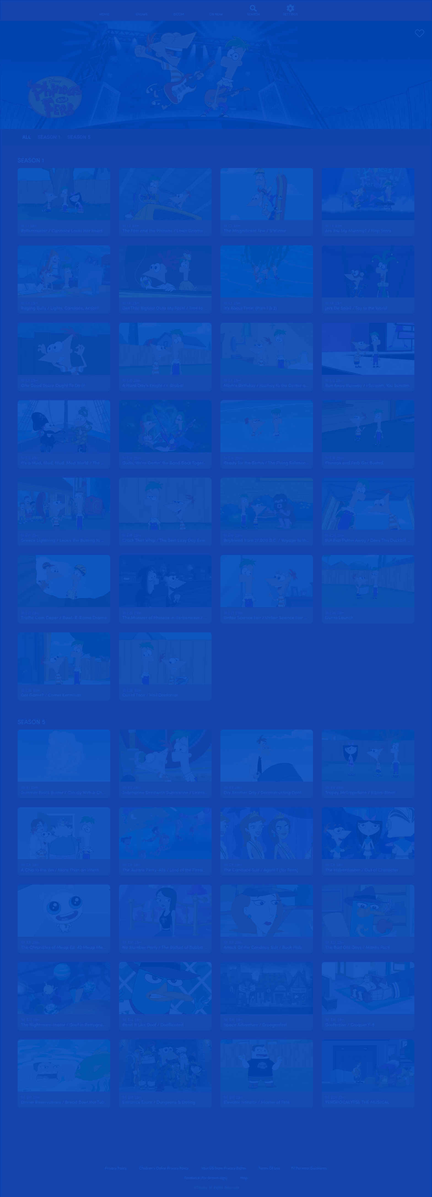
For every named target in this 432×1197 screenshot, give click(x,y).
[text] (29, 226)
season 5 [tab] (79, 137)
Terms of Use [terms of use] (269, 1168)
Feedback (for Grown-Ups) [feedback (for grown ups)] (205, 1178)
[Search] (253, 10)
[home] (104, 10)
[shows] (141, 10)
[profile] (327, 10)
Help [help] (244, 1178)
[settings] (290, 10)
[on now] (216, 10)
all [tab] (26, 137)
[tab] (26, 137)
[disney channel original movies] (179, 10)
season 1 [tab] (49, 137)
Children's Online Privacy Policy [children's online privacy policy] (163, 1168)
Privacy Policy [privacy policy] (115, 1168)
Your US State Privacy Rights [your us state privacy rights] (223, 1168)
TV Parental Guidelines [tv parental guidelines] (309, 1168)
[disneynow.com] (30, 9)
